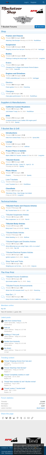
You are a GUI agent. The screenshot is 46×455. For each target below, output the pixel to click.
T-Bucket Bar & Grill (10, 128)
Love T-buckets (12, 180)
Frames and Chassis (14, 36)
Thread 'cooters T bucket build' (14, 388)
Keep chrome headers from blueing (16, 299)
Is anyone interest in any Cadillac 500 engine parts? (21, 120)
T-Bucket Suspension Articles (17, 215)
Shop (3, 31)
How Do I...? (11, 295)
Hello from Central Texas (13, 137)
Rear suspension (11, 219)
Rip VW (16, 248)
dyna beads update (11, 281)
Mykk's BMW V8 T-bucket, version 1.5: (17, 155)
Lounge (9, 142)
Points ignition (10, 87)
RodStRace (37, 40)
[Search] (44, 2)
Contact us (4, 448)
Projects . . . (9, 175)
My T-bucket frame (11, 210)
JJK (27, 210)
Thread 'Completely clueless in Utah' (16, 375)
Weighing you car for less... (14, 266)
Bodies (9, 54)
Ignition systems (10, 257)
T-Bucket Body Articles (15, 224)
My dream (9, 146)
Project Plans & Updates (16, 151)
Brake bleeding (10, 237)
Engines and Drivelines (15, 74)
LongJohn (42, 58)
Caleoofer (17, 69)
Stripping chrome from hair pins (15, 49)
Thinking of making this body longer (16, 58)
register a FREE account (20, 453)
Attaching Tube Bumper (13, 40)
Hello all (7, 327)
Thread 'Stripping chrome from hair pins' (18, 361)
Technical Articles (9, 201)
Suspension (11, 45)
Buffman (27, 146)
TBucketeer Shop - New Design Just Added (19, 193)
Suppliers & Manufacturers (13, 102)
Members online (7, 305)
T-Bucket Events (13, 160)
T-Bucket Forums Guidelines (17, 277)
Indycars (33, 266)
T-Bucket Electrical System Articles (19, 252)
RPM (8, 116)
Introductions (11, 133)
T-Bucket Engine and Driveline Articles (21, 242)
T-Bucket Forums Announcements (19, 286)
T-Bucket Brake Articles (15, 233)
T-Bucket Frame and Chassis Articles (21, 206)
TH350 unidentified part (13, 78)
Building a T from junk (11, 334)
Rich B (27, 219)
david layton (41, 408)
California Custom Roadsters (18, 107)
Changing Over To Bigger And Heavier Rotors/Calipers (22, 67)
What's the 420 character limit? (15, 290)
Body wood (9, 228)
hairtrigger (41, 49)
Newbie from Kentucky (12, 341)
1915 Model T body (11, 111)
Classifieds (10, 189)
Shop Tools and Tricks (14, 261)
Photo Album (11, 171)
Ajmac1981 (36, 137)
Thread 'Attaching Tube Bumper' (15, 368)
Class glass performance (13, 96)
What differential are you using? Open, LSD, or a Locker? (23, 246)
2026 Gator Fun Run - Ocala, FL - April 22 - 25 (20, 164)
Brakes (8, 63)
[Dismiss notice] (42, 445)
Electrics (9, 82)
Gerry (28, 281)
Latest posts (6, 317)
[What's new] (39, 2)
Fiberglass (10, 91)
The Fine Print (7, 272)
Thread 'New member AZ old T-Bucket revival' (20, 381)
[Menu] (2, 2)
